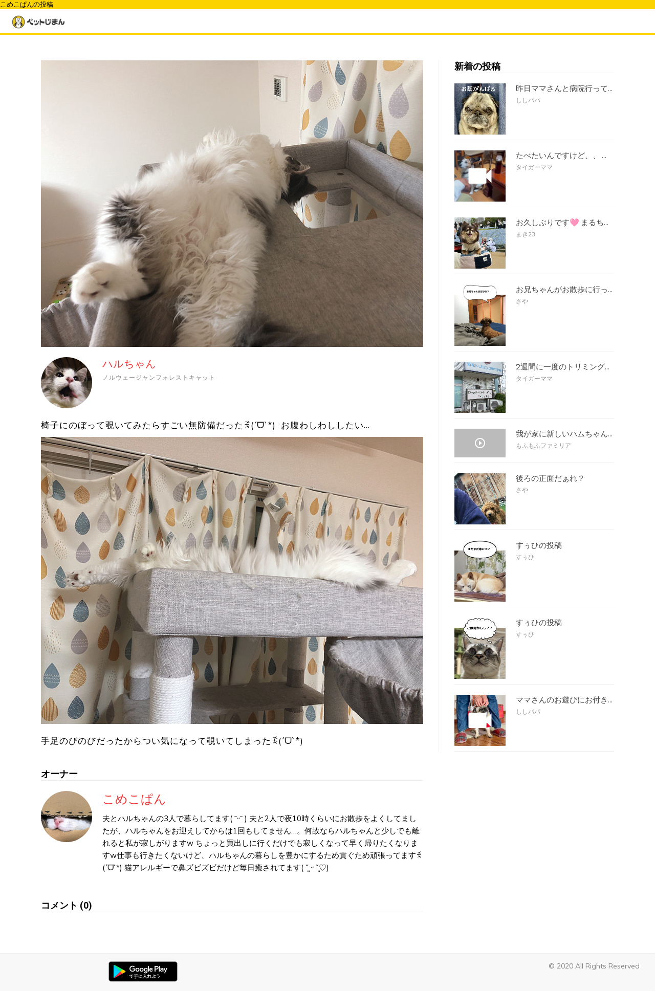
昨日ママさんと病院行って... (564, 88)
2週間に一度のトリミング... (562, 366)
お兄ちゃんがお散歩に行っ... (564, 289)
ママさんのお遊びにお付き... (564, 699)
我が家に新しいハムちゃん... (564, 433)
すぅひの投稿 (539, 545)
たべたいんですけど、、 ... (561, 155)
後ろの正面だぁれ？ (550, 478)
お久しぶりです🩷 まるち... (562, 222)
